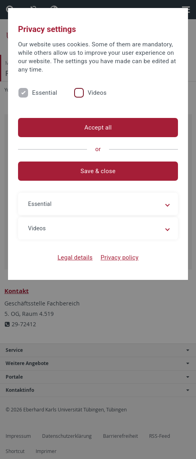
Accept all (97, 127)
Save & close (98, 171)
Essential (44, 92)
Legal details (75, 257)
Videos (97, 92)
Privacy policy (120, 257)
